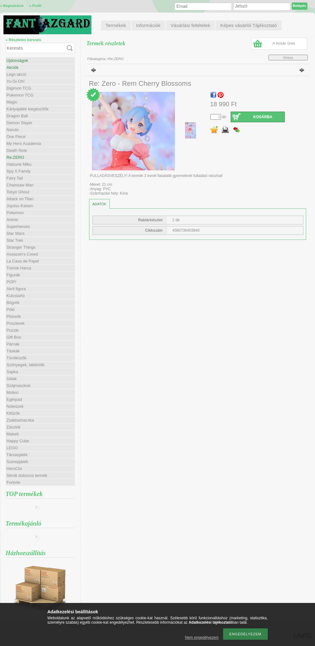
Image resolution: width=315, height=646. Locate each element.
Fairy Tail (15, 178)
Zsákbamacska (20, 420)
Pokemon (15, 212)
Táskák (13, 351)
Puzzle (13, 330)
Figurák (13, 275)
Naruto (13, 129)
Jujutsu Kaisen (20, 205)
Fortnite (13, 482)
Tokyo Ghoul (18, 192)
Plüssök (14, 316)
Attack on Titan (20, 198)
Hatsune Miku (19, 164)
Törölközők (17, 358)
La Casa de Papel (23, 261)
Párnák (13, 344)
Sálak (12, 378)
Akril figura (16, 288)
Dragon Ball (17, 115)
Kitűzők (13, 413)
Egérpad (14, 399)
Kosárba (263, 117)
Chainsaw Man (20, 185)
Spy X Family (19, 171)
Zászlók (14, 427)
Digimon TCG (19, 88)
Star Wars (16, 233)
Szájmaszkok (19, 385)
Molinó (13, 392)
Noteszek (15, 406)
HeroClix (14, 468)
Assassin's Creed (22, 254)
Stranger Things (21, 247)
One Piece (16, 136)
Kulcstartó (16, 295)
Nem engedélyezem (202, 637)
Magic (12, 102)
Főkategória (96, 59)
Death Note (17, 150)
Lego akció (16, 74)
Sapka (12, 371)
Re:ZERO (15, 157)
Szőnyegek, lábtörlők (26, 364)
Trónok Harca (19, 268)
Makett (13, 434)
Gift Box (14, 337)
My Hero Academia (24, 143)
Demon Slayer (19, 122)
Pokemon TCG (20, 95)
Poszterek (16, 323)
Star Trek (15, 240)
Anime (12, 219)
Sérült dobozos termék (27, 475)
